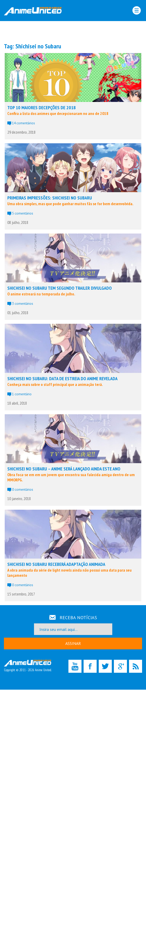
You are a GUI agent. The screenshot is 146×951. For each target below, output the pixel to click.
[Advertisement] (73, 31)
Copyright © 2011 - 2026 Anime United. (27, 666)
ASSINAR (73, 643)
